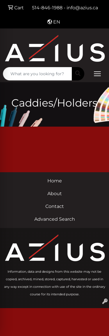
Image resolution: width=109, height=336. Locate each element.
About (54, 193)
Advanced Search (54, 219)
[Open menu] (97, 74)
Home (54, 181)
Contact (54, 206)
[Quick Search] (37, 73)
